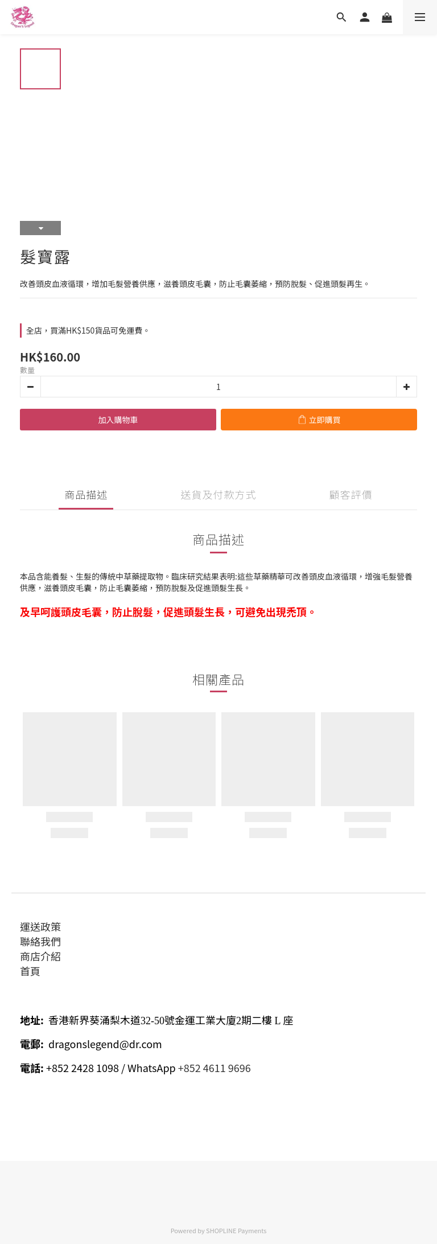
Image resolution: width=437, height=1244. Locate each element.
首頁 (30, 970)
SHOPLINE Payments (236, 1230)
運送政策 (40, 926)
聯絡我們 (40, 941)
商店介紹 (40, 956)
